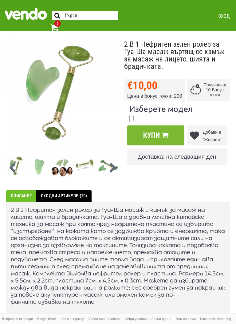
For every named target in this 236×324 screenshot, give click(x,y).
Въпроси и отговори (17, 319)
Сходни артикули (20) (64, 195)
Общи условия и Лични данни (147, 319)
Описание (21, 195)
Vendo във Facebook (104, 319)
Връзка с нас (185, 319)
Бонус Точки (46, 319)
